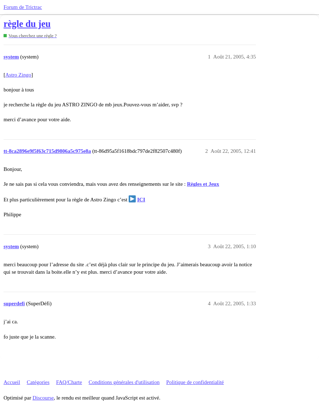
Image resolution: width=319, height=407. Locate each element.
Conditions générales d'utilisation (124, 382)
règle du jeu (27, 24)
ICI (141, 199)
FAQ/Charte (69, 382)
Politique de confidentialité (195, 382)
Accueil (12, 382)
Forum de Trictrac (23, 7)
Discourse (43, 398)
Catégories (38, 382)
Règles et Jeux (203, 184)
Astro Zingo (18, 75)
